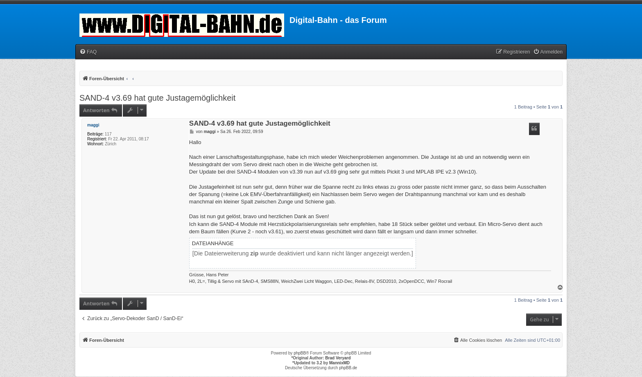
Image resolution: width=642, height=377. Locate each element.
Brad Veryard (337, 358)
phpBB (300, 353)
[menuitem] (88, 52)
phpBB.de (348, 368)
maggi (93, 125)
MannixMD (339, 363)
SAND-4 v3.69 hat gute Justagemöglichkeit (157, 97)
